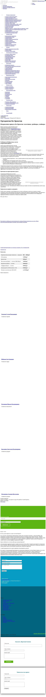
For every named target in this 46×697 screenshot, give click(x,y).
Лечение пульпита (9, 40)
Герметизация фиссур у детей (11, 18)
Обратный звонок (41, 1)
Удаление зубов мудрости (10, 101)
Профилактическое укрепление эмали (13, 20)
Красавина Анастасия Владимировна (10, 449)
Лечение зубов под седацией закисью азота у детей (15, 29)
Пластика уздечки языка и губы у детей (13, 24)
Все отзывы (2, 501)
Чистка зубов (8, 59)
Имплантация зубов (7, 606)
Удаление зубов (6, 608)
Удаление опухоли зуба (10, 103)
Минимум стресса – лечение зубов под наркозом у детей (16, 28)
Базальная (7, 80)
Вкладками (7, 93)
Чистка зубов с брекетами (10, 60)
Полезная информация (7, 6)
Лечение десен (6, 607)
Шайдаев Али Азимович (7, 359)
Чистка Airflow (8, 50)
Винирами (7, 95)
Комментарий (7, 653)
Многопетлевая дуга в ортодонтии (12, 72)
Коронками (7, 92)
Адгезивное (7, 98)
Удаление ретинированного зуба (11, 102)
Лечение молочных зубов (10, 17)
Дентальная (7, 78)
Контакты (5, 8)
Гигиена (4, 603)
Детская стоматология (7, 601)
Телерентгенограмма (9, 107)
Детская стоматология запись (11, 16)
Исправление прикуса (9, 65)
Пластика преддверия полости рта (12, 25)
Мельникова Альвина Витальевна (10, 494)
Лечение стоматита (9, 88)
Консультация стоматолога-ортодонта (13, 66)
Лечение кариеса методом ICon (11, 39)
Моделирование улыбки (10, 56)
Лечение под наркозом (9, 45)
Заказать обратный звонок (40, 634)
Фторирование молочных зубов (11, 31)
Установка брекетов (9, 67)
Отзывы (33, 4)
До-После (5, 5)
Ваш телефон (7, 650)
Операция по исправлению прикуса (12, 70)
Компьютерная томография (10, 109)
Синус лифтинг (8, 83)
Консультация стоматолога (10, 36)
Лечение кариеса (8, 30)
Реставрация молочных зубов (11, 32)
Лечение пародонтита (9, 87)
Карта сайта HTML (7, 610)
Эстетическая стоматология (8, 604)
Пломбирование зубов (9, 37)
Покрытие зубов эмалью (10, 61)
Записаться (34, 1)
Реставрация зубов (9, 55)
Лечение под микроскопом (10, 44)
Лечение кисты (8, 43)
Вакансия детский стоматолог (9, 7)
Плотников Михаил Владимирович (10, 404)
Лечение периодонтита (10, 41)
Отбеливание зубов (9, 58)
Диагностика (5, 609)
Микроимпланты (8, 69)
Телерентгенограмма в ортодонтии (12, 71)
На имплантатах (8, 94)
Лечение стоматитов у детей (11, 22)
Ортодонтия (5, 605)
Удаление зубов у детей (10, 23)
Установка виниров (9, 57)
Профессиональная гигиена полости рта (13, 19)
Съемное (7, 96)
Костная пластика (8, 81)
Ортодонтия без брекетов (10, 73)
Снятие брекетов (8, 68)
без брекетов (16, 153)
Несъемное (7, 97)
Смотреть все (3, 249)
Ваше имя (6, 644)
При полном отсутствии (10, 79)
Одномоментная (8, 82)
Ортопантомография (9, 108)
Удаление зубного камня (10, 51)
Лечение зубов (6, 602)
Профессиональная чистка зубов (12, 48)
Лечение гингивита (9, 86)
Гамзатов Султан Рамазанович (9, 314)
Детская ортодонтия (9, 26)
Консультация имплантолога (11, 77)
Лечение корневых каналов (10, 42)
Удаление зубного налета (10, 54)
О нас (33, 3)
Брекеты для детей (9, 27)
